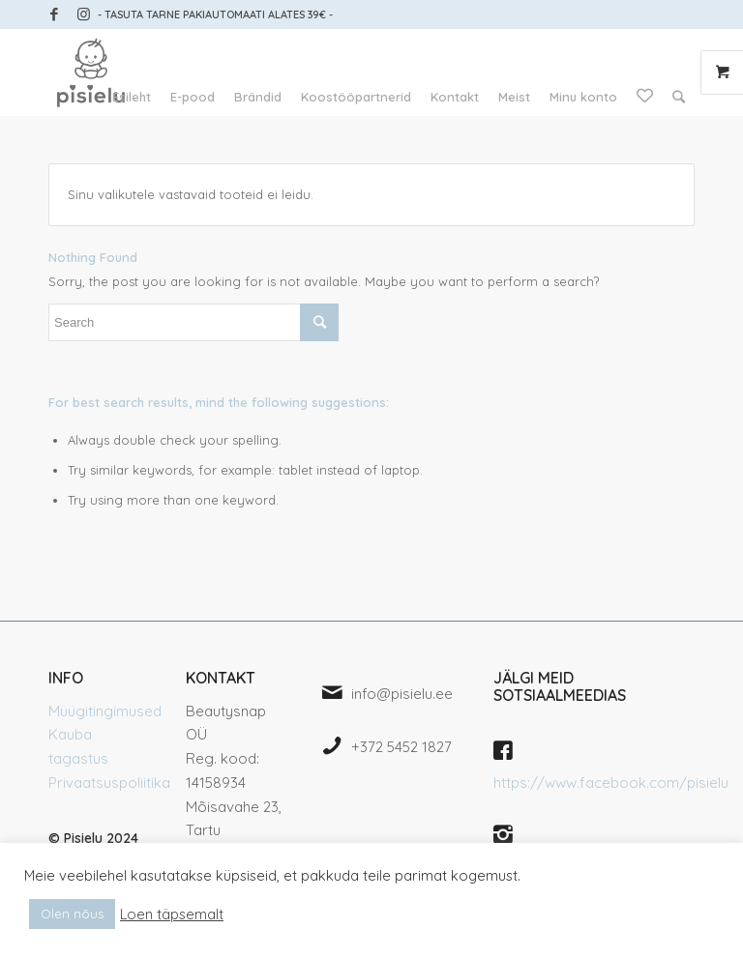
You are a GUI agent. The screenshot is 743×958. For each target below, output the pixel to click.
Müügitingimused (105, 711)
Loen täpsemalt (171, 914)
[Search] (679, 96)
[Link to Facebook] (54, 14)
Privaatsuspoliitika (109, 782)
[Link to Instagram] (83, 14)
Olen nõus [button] (72, 913)
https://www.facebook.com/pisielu (610, 782)
